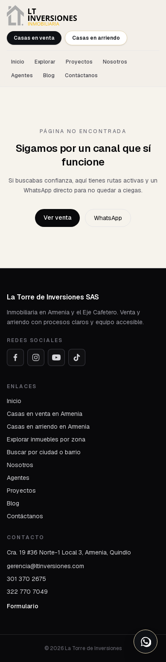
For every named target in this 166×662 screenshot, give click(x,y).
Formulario (22, 606)
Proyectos (79, 61)
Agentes (22, 75)
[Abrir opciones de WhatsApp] (145, 641)
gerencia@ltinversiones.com (45, 566)
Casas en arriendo (96, 38)
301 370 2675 (26, 579)
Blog (49, 75)
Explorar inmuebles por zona (46, 439)
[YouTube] (56, 357)
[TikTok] (76, 357)
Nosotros (115, 61)
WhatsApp (108, 218)
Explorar (45, 61)
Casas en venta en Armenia (44, 414)
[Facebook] (15, 357)
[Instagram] (35, 357)
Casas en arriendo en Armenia (48, 426)
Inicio (17, 61)
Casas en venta (34, 38)
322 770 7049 (27, 591)
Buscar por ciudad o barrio (44, 452)
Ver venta (57, 217)
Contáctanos (81, 75)
